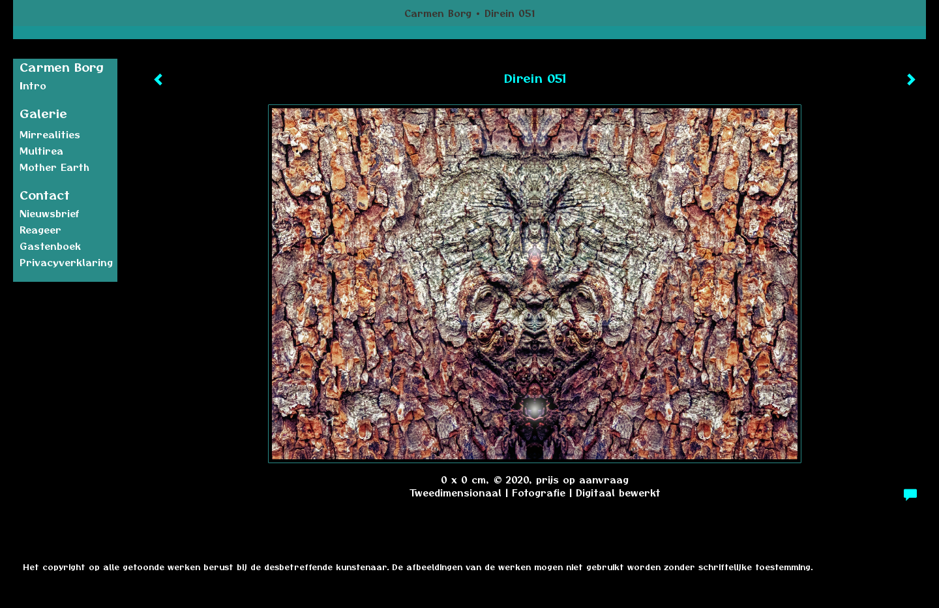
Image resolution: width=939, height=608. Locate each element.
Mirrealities (50, 134)
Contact (45, 195)
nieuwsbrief (50, 213)
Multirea (41, 150)
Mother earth (54, 167)
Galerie (43, 113)
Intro (33, 85)
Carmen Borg (437, 13)
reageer (40, 229)
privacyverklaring (66, 262)
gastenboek (50, 245)
